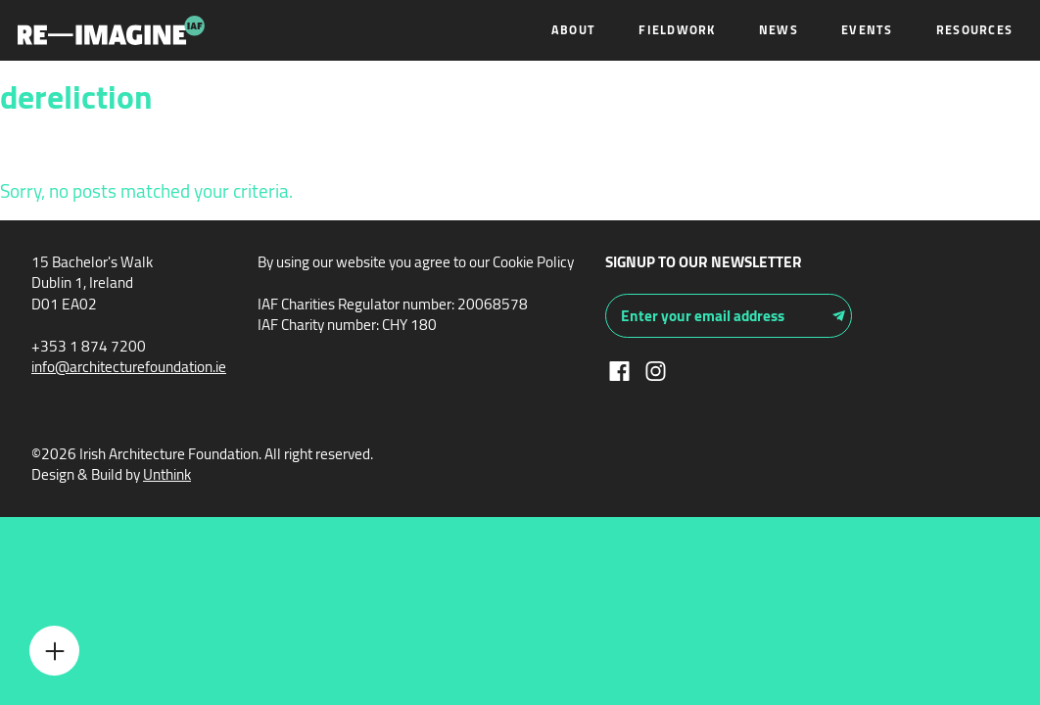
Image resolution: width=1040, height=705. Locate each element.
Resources (974, 30)
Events (867, 30)
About (573, 30)
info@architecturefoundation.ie (128, 366)
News (778, 30)
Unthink (167, 474)
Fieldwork (676, 30)
